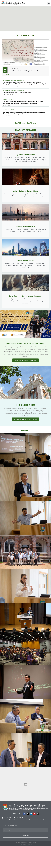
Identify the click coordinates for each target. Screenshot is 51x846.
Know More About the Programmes (25, 419)
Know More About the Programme (25, 360)
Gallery (25, 430)
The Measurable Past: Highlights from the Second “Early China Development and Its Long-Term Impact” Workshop (23, 102)
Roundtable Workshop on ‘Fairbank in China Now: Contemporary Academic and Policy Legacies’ (24, 113)
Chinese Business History (16, 80)
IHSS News (11, 99)
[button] (48, 3)
